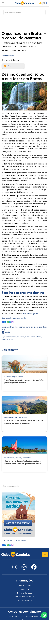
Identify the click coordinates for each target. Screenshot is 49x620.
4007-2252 (12, 616)
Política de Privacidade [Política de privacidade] (24, 597)
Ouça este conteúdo (13, 66)
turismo (11, 339)
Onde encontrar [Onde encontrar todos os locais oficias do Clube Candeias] (24, 585)
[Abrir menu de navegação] (3, 3)
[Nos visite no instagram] (14, 568)
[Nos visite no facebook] (34, 568)
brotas (14, 337)
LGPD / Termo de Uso (24, 600)
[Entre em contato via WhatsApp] (44, 615)
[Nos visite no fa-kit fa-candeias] (24, 569)
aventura (9, 337)
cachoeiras (20, 337)
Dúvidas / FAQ (24, 589)
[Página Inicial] (24, 3)
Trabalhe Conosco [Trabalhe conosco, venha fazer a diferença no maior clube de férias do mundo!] (24, 593)
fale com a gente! (30, 313)
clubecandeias (30, 337)
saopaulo (5, 339)
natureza (38, 337)
